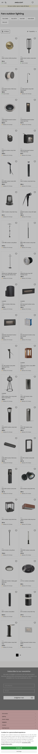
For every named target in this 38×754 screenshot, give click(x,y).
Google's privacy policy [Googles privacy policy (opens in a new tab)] (6, 744)
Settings (19, 751)
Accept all (19, 748)
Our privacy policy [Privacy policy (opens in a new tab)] (26, 742)
